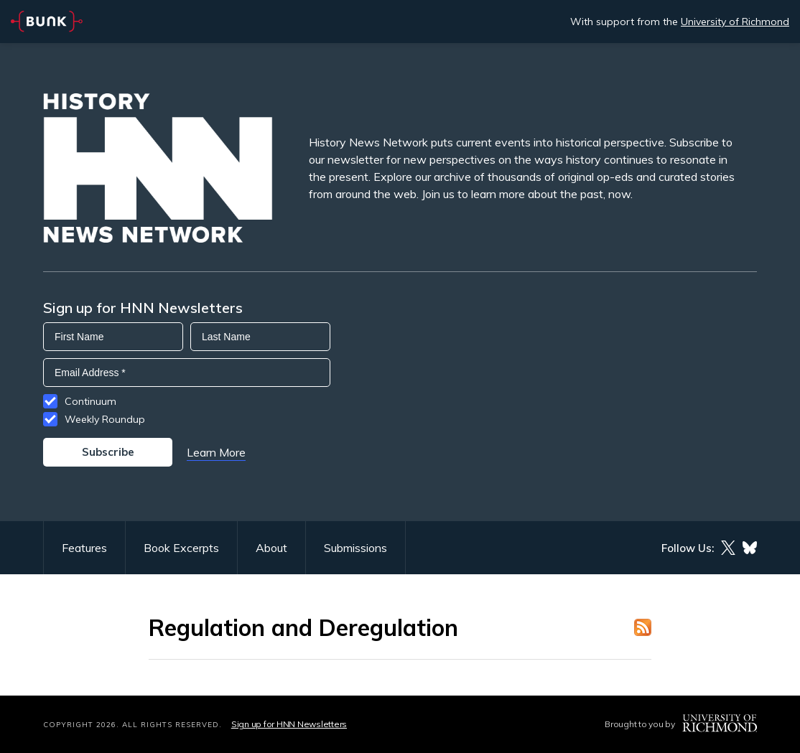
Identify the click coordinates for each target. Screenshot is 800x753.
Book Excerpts (181, 548)
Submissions (355, 548)
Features (84, 548)
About (271, 548)
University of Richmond (735, 21)
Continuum (90, 401)
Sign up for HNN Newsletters (289, 724)
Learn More (216, 452)
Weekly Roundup (105, 419)
